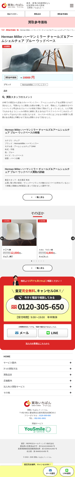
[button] (2, 237)
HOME (7, 354)
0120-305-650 (45, 414)
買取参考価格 (62, 14)
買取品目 (37, 14)
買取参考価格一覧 (12, 30)
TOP (2, 30)
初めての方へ (12, 14)
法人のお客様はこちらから (37, 342)
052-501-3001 (40, 416)
